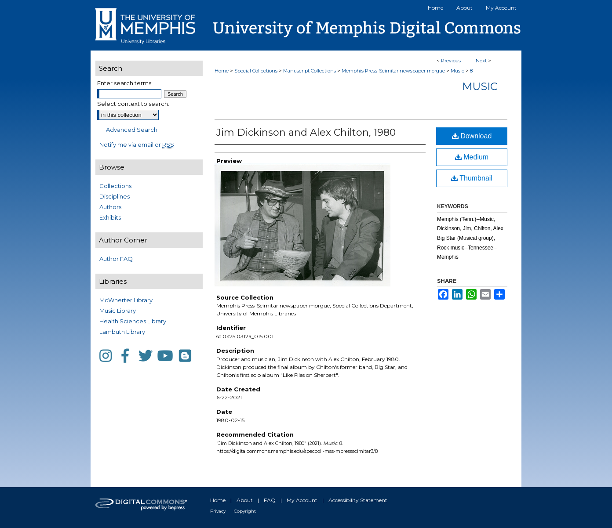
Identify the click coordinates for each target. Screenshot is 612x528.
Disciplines (114, 196)
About (245, 500)
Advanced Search (131, 129)
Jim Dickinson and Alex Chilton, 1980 (306, 132)
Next (481, 61)
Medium (471, 157)
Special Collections (255, 71)
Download (472, 136)
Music (457, 71)
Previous (451, 61)
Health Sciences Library (132, 321)
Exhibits (110, 217)
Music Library (117, 310)
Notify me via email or (136, 144)
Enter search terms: (125, 83)
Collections (115, 185)
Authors (110, 206)
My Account (302, 500)
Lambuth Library (122, 331)
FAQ (270, 500)
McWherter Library (126, 300)
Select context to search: (133, 103)
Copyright (245, 511)
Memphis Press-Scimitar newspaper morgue (393, 71)
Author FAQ (116, 258)
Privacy (218, 511)
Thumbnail (471, 178)
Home (222, 71)
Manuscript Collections (309, 71)
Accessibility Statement (357, 500)
